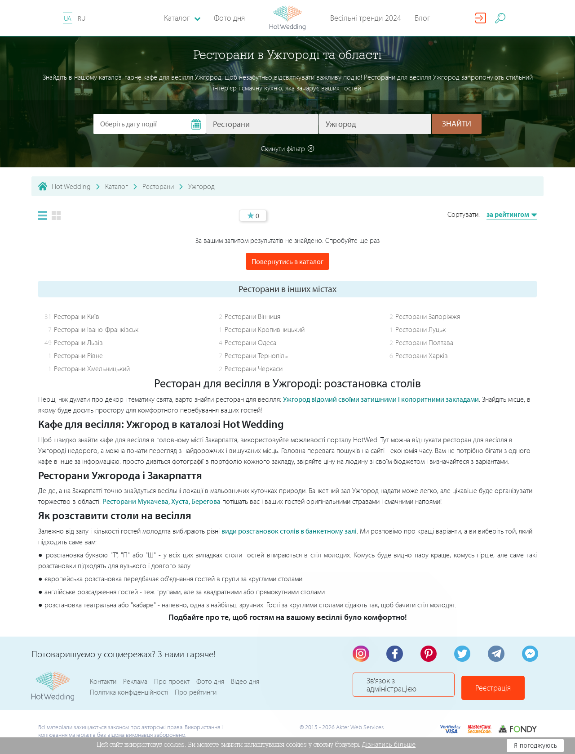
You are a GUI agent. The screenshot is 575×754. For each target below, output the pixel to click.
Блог (422, 18)
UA (67, 18)
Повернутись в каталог (287, 261)
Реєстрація (508, 688)
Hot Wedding (71, 186)
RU (81, 18)
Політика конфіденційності (129, 693)
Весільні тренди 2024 (365, 18)
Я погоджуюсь (535, 745)
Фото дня (229, 18)
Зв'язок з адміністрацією (411, 688)
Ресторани (158, 186)
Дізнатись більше (402, 745)
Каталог (116, 186)
